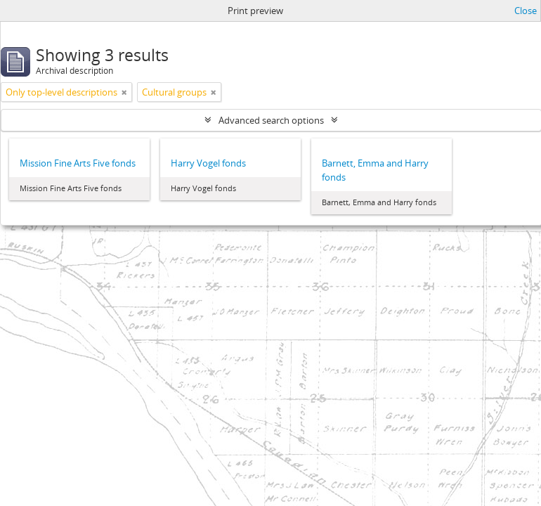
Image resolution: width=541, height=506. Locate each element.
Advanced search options (271, 120)
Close (525, 10)
